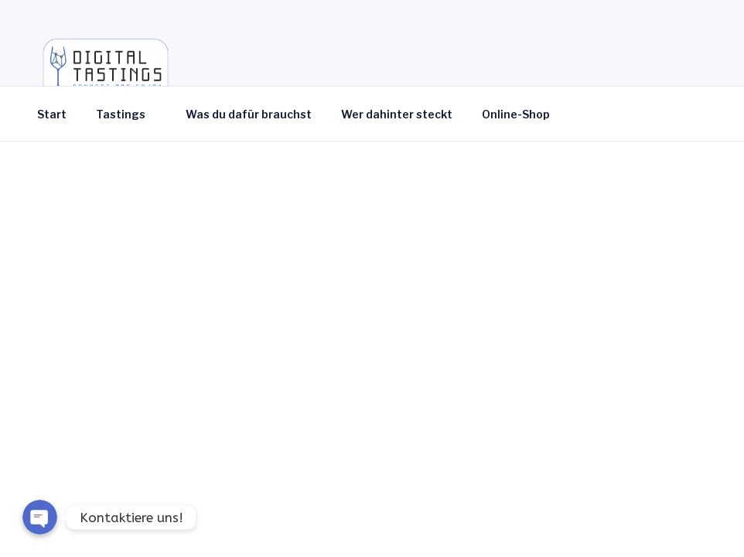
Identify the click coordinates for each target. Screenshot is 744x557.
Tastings (128, 114)
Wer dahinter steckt (396, 114)
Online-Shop (523, 114)
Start (52, 114)
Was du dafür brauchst (249, 114)
